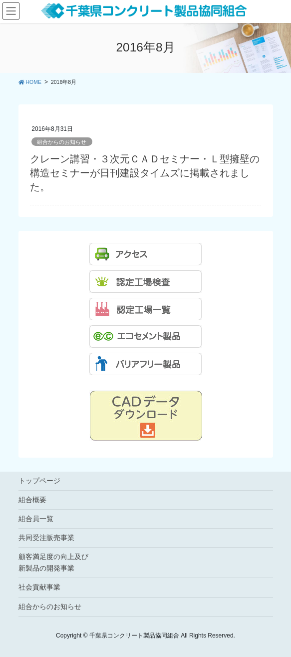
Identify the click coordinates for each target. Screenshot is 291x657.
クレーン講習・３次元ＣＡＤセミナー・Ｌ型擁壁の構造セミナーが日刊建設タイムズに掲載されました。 (145, 172)
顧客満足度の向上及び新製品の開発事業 (53, 562)
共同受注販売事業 (46, 538)
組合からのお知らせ (61, 142)
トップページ (39, 481)
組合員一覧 (35, 519)
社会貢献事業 (39, 587)
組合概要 (32, 500)
